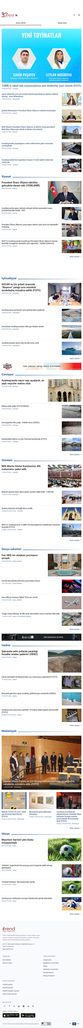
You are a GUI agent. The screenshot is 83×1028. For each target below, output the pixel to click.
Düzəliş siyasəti (48, 972)
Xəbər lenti (62, 23)
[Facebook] (9, 1006)
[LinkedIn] (28, 1006)
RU (78, 1023)
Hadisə (6, 645)
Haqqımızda (47, 960)
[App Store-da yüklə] (11, 1015)
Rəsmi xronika (7, 963)
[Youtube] (19, 1006)
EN (70, 1023)
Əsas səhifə (21, 23)
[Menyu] (79, 15)
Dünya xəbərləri (11, 549)
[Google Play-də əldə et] (28, 1015)
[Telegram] (24, 1006)
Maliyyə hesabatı (48, 976)
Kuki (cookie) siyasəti (10, 994)
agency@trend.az (8, 949)
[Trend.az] (10, 15)
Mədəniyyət (9, 731)
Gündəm (7, 460)
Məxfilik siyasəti (8, 987)
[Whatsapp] (4, 1006)
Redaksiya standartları (50, 969)
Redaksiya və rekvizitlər (51, 963)
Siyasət (6, 176)
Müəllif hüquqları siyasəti (11, 991)
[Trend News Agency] (9, 929)
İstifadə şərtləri (8, 984)
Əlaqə (45, 966)
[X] (14, 1006)
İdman (6, 833)
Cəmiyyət (8, 374)
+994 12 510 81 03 (8, 946)
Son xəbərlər (7, 960)
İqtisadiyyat (9, 278)
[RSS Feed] (33, 1006)
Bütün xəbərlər (75, 257)
